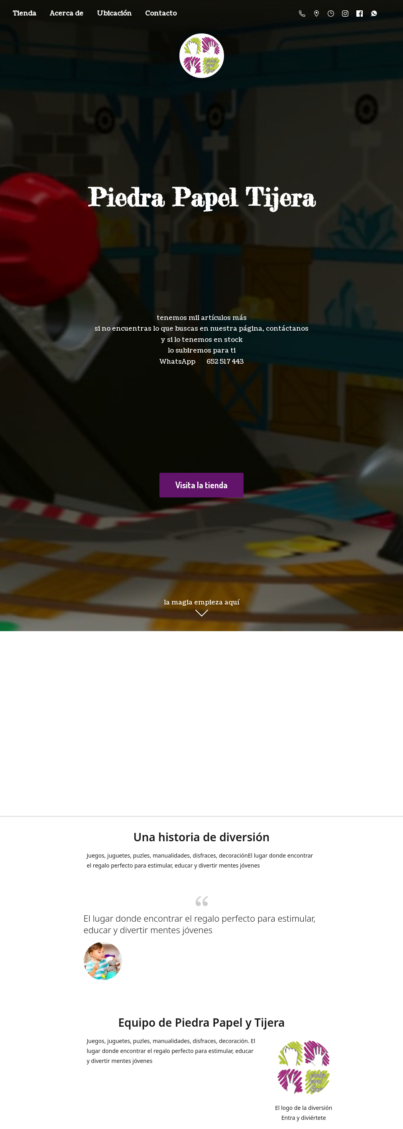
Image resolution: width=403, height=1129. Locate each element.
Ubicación (114, 13)
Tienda (24, 13)
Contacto (161, 13)
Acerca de (66, 13)
